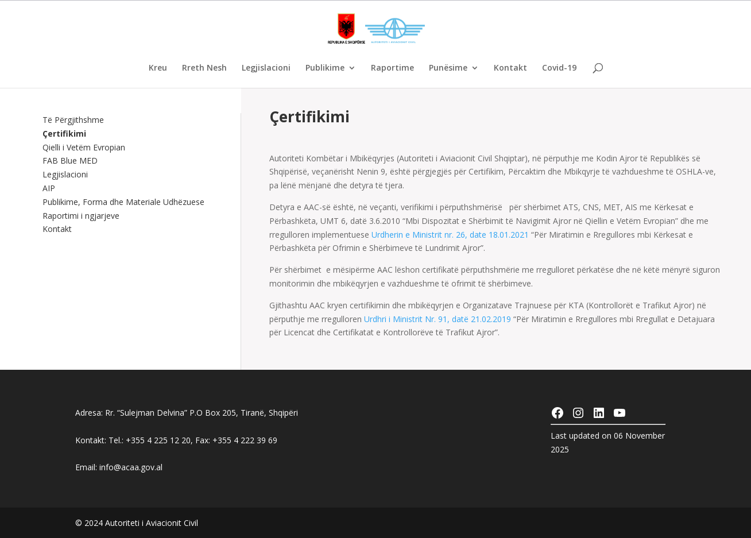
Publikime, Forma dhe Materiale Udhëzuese (123, 201)
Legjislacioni (266, 68)
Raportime (392, 68)
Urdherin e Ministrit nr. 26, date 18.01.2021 (450, 234)
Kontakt (510, 68)
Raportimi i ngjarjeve (80, 215)
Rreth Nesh (204, 68)
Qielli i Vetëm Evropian (83, 147)
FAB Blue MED (70, 160)
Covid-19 (559, 68)
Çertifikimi (64, 133)
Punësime (448, 68)
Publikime (324, 68)
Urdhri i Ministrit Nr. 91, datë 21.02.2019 (438, 318)
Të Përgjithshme (73, 119)
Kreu (158, 68)
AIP (48, 188)
